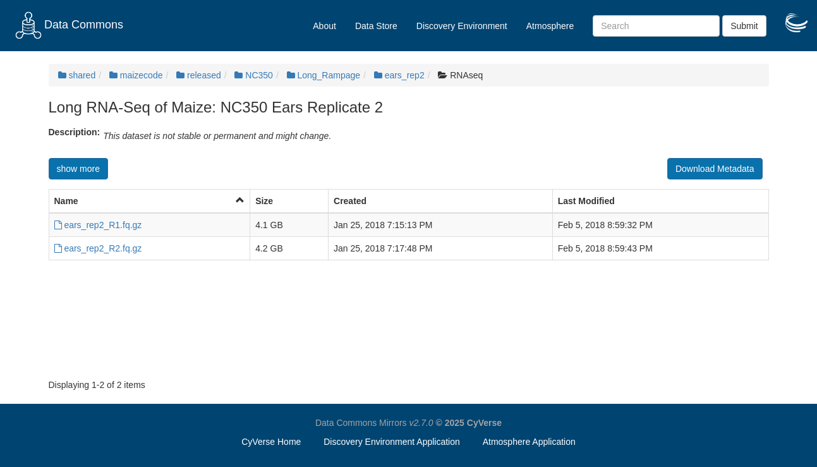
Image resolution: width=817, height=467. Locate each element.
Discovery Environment (461, 26)
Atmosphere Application (529, 442)
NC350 (253, 75)
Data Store (376, 26)
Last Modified (586, 201)
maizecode (136, 75)
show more (78, 169)
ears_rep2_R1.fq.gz (98, 225)
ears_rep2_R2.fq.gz (98, 248)
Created (350, 201)
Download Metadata (714, 169)
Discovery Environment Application (392, 442)
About (324, 26)
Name (66, 201)
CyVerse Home (271, 442)
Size (264, 201)
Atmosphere (550, 26)
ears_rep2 (399, 75)
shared (77, 75)
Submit (744, 26)
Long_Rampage (324, 75)
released (198, 75)
